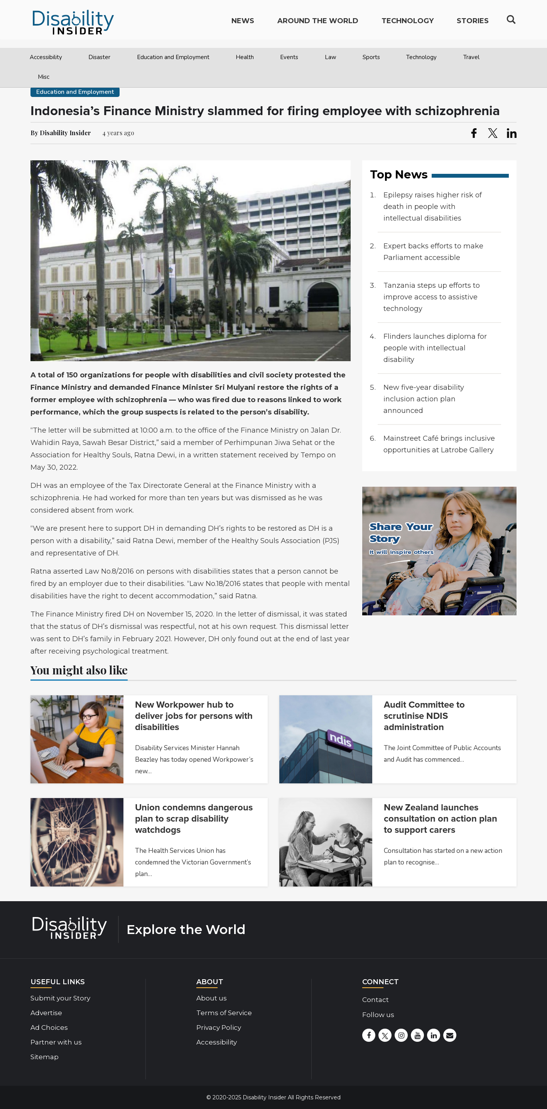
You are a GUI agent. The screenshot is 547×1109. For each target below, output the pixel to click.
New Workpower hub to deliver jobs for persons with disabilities (194, 716)
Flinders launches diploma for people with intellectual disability (435, 348)
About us (211, 998)
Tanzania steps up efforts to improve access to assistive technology (431, 297)
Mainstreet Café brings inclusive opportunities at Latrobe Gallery (439, 444)
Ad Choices (49, 1027)
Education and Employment (173, 57)
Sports (371, 57)
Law (330, 57)
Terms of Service (224, 1013)
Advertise (46, 1013)
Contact (375, 1000)
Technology (421, 57)
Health (245, 57)
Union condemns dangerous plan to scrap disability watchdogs (194, 819)
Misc (43, 77)
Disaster (99, 57)
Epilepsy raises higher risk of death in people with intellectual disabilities (432, 206)
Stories (473, 25)
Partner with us (56, 1042)
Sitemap (44, 1057)
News (242, 25)
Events (289, 57)
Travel (471, 57)
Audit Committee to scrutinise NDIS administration (424, 716)
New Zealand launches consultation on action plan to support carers (440, 819)
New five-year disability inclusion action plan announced (423, 399)
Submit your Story (60, 998)
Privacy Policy (218, 1027)
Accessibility (46, 57)
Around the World (317, 25)
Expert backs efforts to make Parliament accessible (433, 252)
